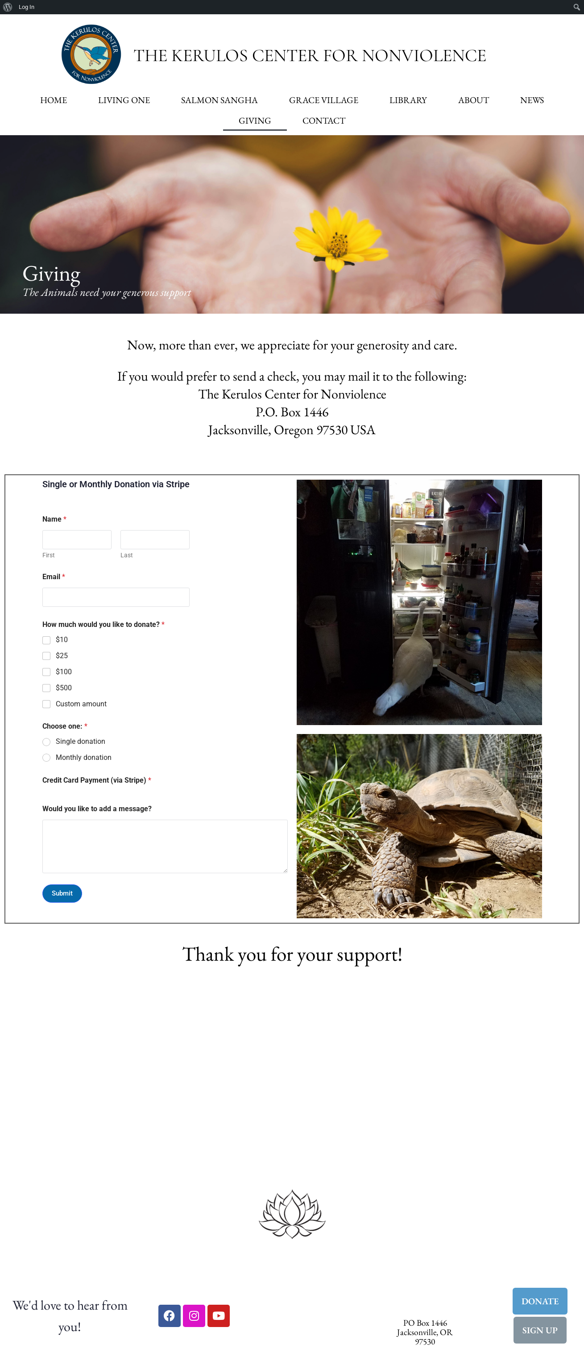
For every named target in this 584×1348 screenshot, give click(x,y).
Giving (255, 120)
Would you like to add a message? (97, 809)
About (473, 100)
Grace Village (323, 100)
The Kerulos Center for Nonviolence (309, 55)
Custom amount (81, 704)
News (532, 100)
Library (408, 100)
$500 (64, 688)
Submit (62, 893)
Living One (124, 100)
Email (53, 576)
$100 (64, 672)
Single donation (80, 741)
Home (53, 100)
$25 (62, 655)
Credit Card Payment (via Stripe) (96, 780)
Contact (323, 120)
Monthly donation (84, 757)
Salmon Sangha (219, 100)
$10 (62, 639)
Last (126, 555)
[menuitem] (8, 7)
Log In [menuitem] (26, 7)
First (48, 555)
